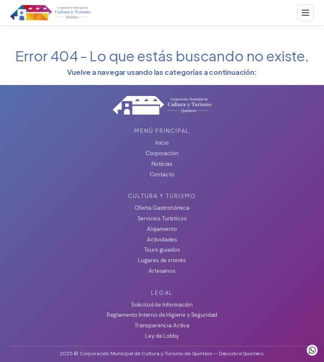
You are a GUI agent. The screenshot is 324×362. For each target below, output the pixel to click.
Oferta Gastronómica (162, 207)
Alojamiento (162, 229)
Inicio (162, 142)
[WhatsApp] (312, 350)
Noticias (162, 163)
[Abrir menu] (305, 12)
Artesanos (162, 270)
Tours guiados (162, 249)
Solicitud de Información (162, 304)
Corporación (162, 153)
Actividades (162, 239)
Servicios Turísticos (162, 218)
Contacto (162, 174)
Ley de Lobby (161, 336)
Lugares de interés (162, 260)
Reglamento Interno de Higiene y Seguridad (162, 314)
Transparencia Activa (162, 325)
